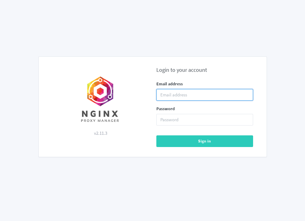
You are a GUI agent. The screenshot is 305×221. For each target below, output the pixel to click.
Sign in (204, 141)
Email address (169, 84)
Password (165, 108)
